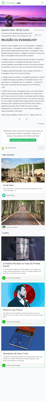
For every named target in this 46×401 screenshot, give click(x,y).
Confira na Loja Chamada (13, 278)
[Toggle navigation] (42, 2)
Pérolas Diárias (10, 195)
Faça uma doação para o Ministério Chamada (23, 140)
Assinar (41, 148)
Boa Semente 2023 (10, 148)
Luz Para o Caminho (11, 227)
